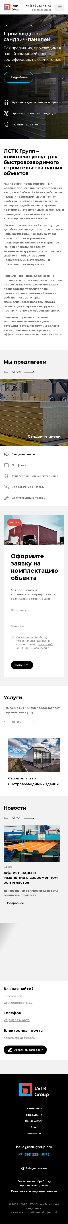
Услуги (13, 697)
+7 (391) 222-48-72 (17, 1020)
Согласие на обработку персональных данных (34, 1183)
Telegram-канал (34, 1168)
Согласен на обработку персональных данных (32, 639)
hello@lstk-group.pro (19, 1038)
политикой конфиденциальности (34, 646)
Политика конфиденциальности (34, 1191)
